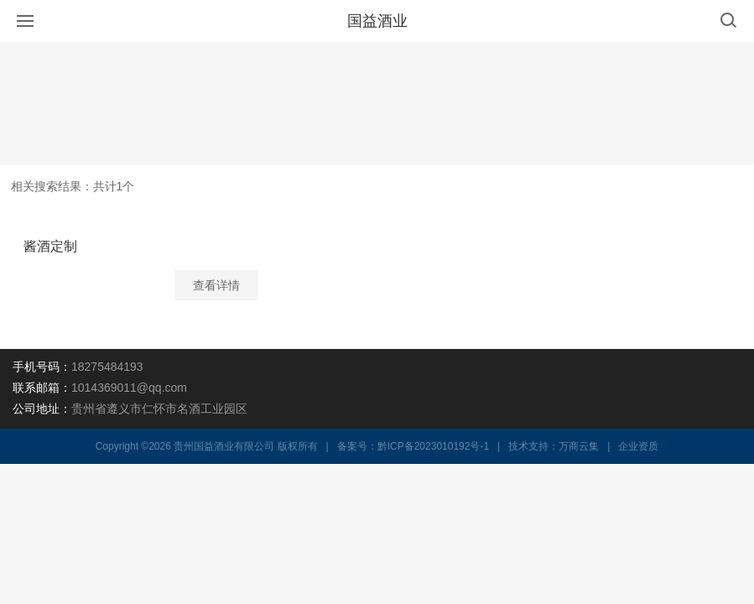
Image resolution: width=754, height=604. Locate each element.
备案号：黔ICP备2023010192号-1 (413, 446)
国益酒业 (377, 21)
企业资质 (638, 446)
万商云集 (579, 446)
